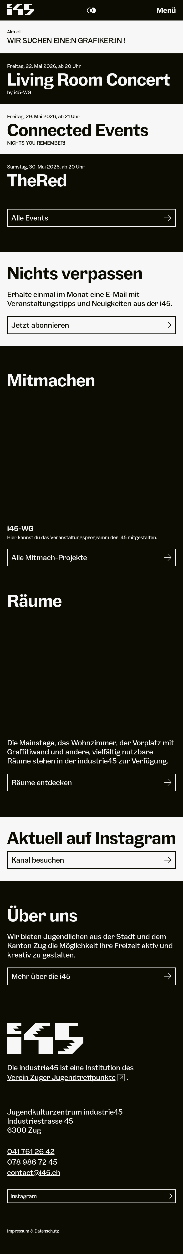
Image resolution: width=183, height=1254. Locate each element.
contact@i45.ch (33, 1172)
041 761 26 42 (31, 1151)
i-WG (20, 528)
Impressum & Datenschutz (33, 1231)
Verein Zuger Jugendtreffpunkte (67, 1077)
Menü (166, 10)
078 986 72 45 (32, 1161)
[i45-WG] (91, 463)
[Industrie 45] (45, 1039)
